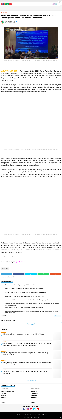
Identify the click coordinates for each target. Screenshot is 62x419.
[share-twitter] (31, 274)
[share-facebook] (18, 274)
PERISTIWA (45, 8)
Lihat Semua (31, 324)
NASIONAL (11, 8)
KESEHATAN (34, 391)
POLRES (34, 8)
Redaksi (29, 414)
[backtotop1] (60, 417)
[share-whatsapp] (43, 274)
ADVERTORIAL (4, 389)
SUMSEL (17, 8)
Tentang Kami (18, 414)
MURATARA (5, 8)
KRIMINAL (22, 8)
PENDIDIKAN (39, 8)
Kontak (24, 414)
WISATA (59, 8)
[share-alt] (6, 274)
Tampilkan (57, 315)
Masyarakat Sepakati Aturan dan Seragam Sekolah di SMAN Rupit (23, 334)
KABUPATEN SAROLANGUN (7, 391)
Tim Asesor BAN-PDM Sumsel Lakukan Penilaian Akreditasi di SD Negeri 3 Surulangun (25, 372)
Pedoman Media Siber (42, 414)
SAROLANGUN (34, 400)
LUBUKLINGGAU (52, 8)
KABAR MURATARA (35, 389)
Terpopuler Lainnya (31, 380)
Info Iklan (34, 414)
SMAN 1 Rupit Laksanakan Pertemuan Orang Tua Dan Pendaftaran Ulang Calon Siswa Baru (25, 353)
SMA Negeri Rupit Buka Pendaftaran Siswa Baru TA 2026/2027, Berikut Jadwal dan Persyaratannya (27, 363)
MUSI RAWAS (28, 8)
